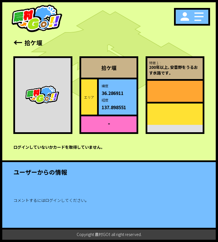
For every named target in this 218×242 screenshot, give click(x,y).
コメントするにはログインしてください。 (50, 200)
